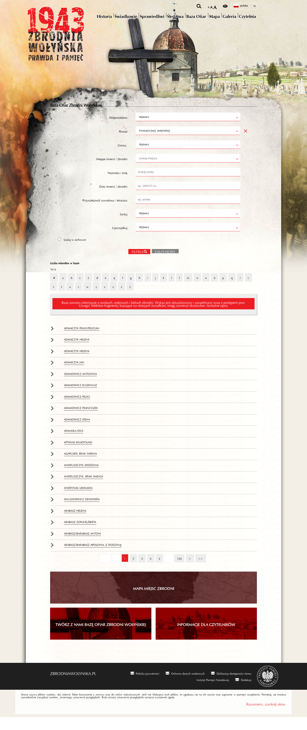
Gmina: (122, 157)
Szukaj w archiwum (75, 251)
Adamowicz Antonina (80, 386)
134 (178, 569)
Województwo (118, 129)
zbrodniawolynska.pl (73, 685)
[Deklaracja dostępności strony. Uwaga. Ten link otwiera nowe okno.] (231, 685)
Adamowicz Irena (77, 431)
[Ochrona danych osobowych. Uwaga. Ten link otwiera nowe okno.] (185, 685)
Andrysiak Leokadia (78, 500)
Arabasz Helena (75, 523)
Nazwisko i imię (117, 184)
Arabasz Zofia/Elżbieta (80, 534)
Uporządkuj (119, 239)
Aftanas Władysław (78, 454)
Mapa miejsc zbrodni (153, 600)
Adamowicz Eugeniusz (80, 397)
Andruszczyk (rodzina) (81, 477)
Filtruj (137, 263)
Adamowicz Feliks (77, 409)
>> (200, 569)
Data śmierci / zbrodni (113, 198)
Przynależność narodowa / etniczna (105, 212)
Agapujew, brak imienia (80, 465)
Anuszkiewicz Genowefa (82, 511)
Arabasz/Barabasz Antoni (82, 545)
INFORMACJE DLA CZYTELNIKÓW (206, 636)
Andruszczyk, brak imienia (83, 488)
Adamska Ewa (73, 443)
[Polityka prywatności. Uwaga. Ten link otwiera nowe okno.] (144, 685)
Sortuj (123, 226)
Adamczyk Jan (74, 374)
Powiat (123, 143)
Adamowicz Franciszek (81, 420)
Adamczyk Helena (76, 351)
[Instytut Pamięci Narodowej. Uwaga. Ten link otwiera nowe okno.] (210, 692)
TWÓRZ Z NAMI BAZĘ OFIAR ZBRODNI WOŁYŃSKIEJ (100, 636)
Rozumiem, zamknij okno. (266, 716)
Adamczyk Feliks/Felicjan (81, 340)
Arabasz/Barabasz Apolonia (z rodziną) (93, 557)
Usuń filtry (163, 263)
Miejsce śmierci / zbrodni (111, 170)
